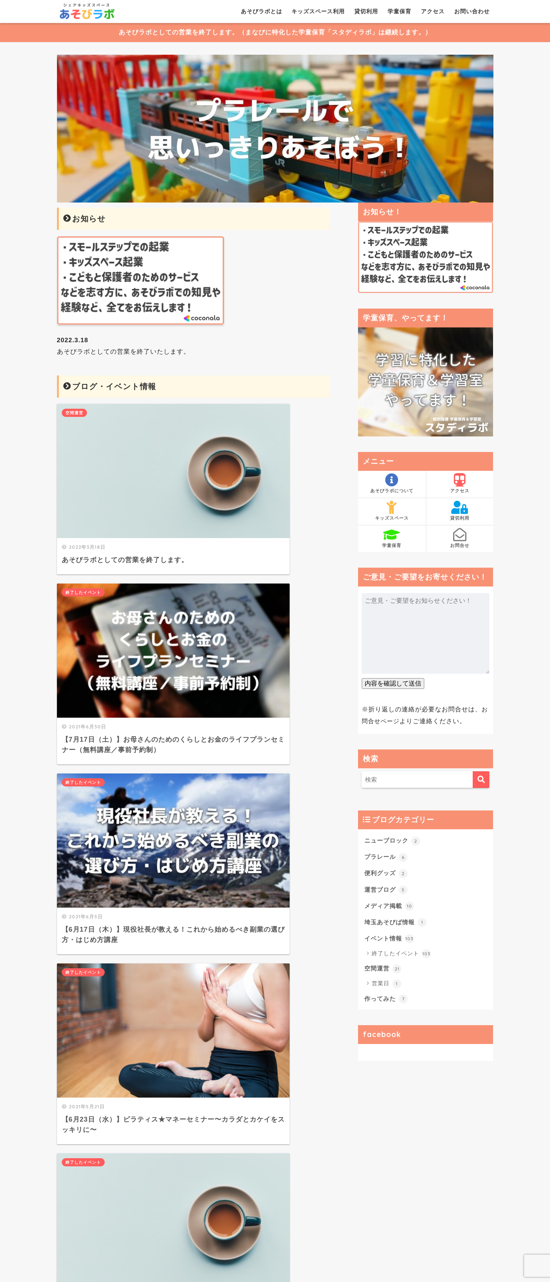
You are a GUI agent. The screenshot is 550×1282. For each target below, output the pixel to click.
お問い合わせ (472, 11)
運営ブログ (387, 889)
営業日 (386, 985)
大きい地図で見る (235, 1208)
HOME (275, 1244)
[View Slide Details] (275, 129)
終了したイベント (225, 412)
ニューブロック (393, 840)
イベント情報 (390, 939)
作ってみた (387, 1000)
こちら (130, 1168)
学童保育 (399, 11)
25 (217, 867)
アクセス (433, 11)
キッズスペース (392, 511)
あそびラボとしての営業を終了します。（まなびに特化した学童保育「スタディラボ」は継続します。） (275, 32)
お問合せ (460, 538)
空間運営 (74, 412)
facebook (382, 1035)
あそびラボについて (392, 484)
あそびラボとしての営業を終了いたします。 (123, 352)
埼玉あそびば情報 (397, 922)
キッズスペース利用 (318, 11)
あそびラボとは (261, 11)
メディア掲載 (390, 906)
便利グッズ (387, 873)
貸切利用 (366, 11)
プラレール (387, 856)
